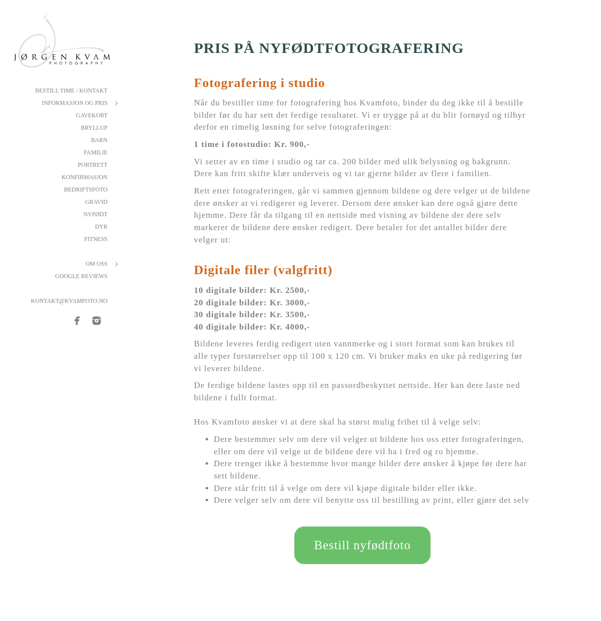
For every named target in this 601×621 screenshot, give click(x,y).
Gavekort (92, 115)
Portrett (93, 164)
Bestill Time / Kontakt (71, 90)
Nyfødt (95, 214)
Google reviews (81, 276)
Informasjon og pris (75, 102)
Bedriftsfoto (86, 189)
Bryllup (94, 127)
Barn (99, 140)
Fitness (96, 239)
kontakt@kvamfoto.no (69, 300)
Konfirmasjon (84, 177)
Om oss (97, 263)
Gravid (96, 201)
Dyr (101, 226)
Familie (96, 152)
